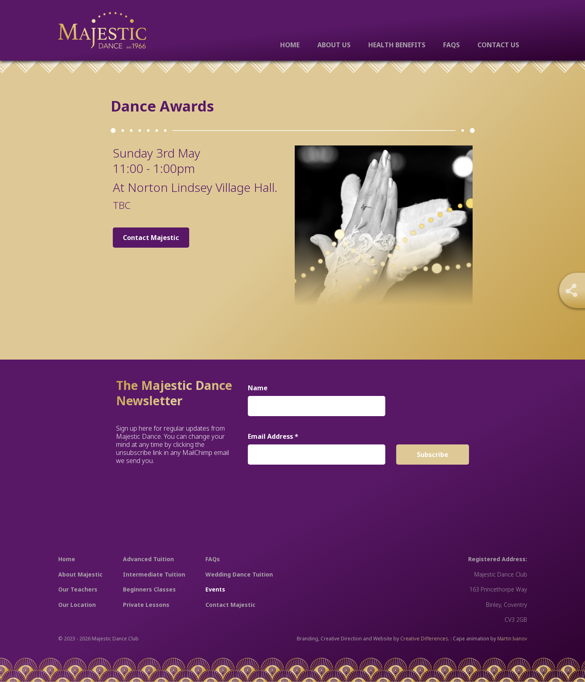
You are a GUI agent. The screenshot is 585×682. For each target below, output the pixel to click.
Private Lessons (146, 604)
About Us (334, 44)
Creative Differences (424, 638)
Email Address (273, 436)
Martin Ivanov (512, 638)
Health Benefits (396, 44)
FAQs (451, 44)
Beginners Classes (149, 589)
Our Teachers (77, 589)
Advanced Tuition (148, 559)
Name (258, 388)
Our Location (77, 604)
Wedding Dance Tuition (239, 574)
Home (290, 44)
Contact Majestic (151, 237)
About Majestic (80, 574)
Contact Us (498, 44)
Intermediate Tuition (154, 574)
